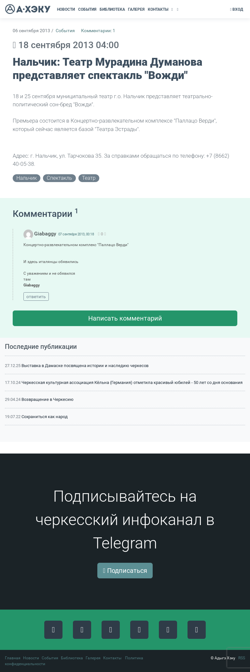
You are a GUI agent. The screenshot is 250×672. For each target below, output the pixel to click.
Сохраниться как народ (44, 416)
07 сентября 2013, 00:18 (76, 234)
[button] (172, 9)
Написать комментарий (125, 318)
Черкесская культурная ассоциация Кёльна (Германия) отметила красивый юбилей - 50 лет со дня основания (132, 382)
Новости (31, 658)
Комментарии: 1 (98, 30)
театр (89, 178)
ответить (36, 296)
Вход (236, 9)
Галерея (93, 658)
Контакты (112, 658)
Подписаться (125, 570)
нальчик (26, 178)
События (65, 30)
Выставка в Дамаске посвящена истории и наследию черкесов (84, 365)
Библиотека (72, 658)
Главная (13, 658)
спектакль (59, 178)
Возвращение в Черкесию (47, 399)
